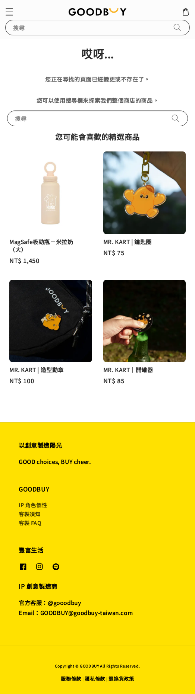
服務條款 (71, 678)
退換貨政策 (121, 678)
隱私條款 (95, 678)
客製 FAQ (30, 523)
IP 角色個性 (33, 505)
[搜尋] (177, 27)
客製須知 (29, 514)
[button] (9, 12)
